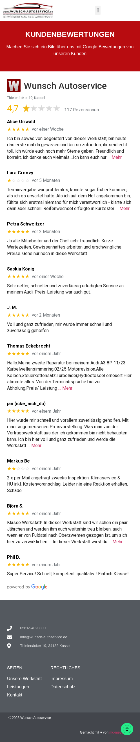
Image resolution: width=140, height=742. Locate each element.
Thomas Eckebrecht (28, 346)
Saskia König (20, 269)
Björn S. (15, 506)
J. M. (12, 307)
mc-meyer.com (120, 732)
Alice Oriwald (21, 121)
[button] (98, 10)
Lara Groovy (20, 172)
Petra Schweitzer (26, 224)
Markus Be (18, 461)
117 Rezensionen (81, 109)
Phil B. (13, 557)
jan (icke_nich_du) (26, 403)
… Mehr (115, 157)
